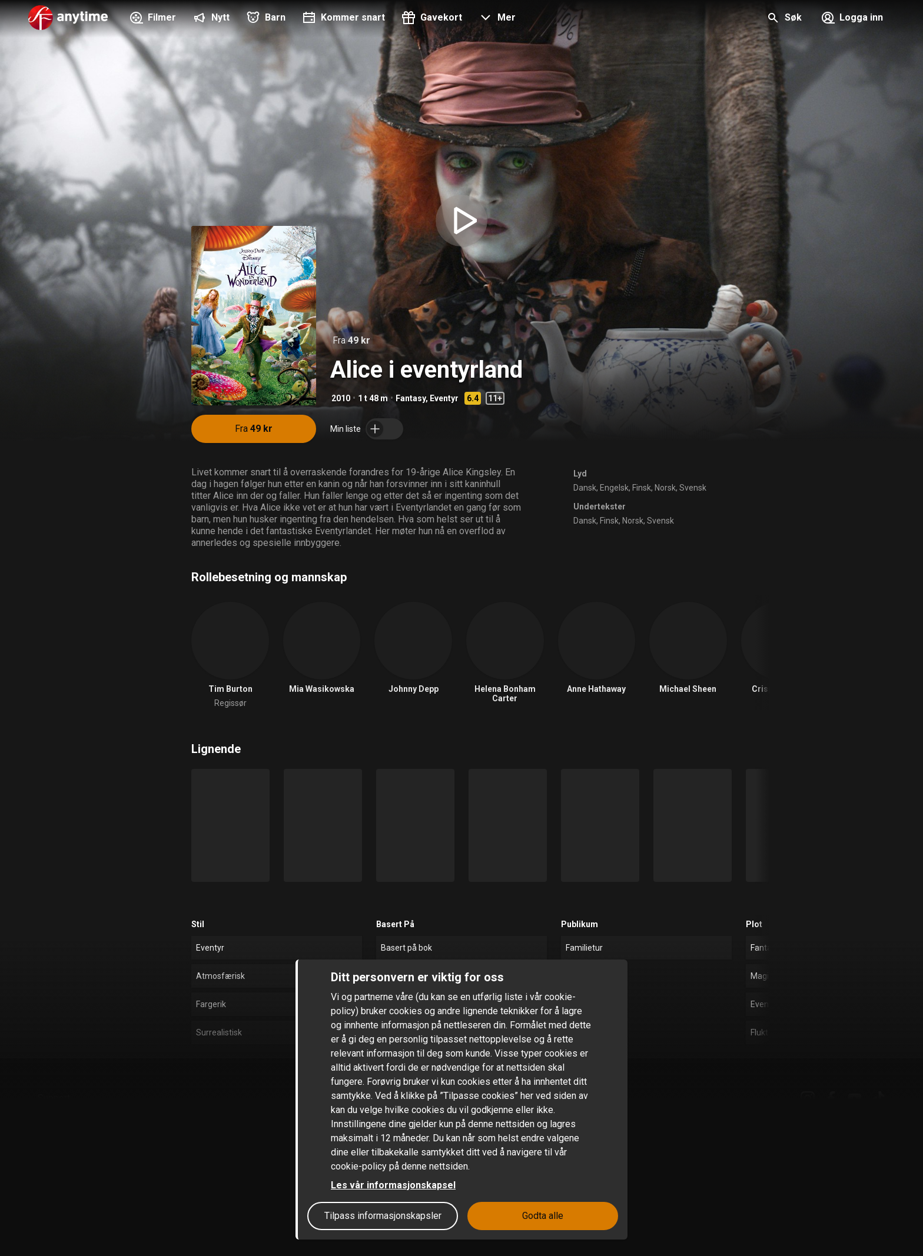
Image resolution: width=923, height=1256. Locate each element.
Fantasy (411, 398)
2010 (340, 398)
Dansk (584, 487)
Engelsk (614, 487)
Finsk (641, 487)
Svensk (692, 487)
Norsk (665, 487)
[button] (496, 19)
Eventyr (444, 398)
